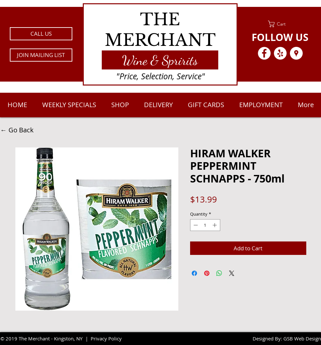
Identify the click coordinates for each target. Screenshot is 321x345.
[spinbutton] (205, 225)
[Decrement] (195, 225)
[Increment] (215, 225)
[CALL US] (41, 33)
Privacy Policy (106, 338)
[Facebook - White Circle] (264, 53)
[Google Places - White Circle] (296, 53)
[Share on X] (232, 273)
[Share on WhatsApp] (219, 273)
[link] (280, 24)
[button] (41, 55)
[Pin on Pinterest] (207, 273)
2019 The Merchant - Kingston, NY (44, 338)
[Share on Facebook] (194, 273)
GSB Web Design (302, 338)
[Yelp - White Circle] (280, 53)
